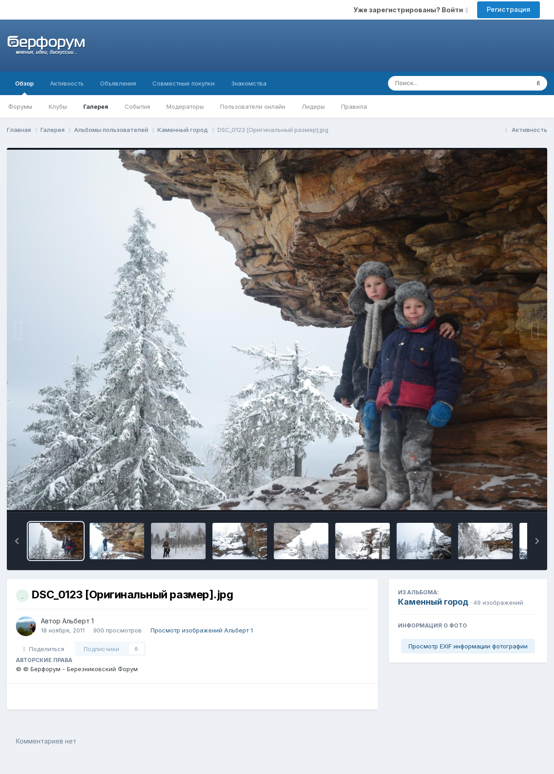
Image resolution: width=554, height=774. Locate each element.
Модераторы (185, 106)
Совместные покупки (183, 83)
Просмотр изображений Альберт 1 (202, 630)
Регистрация (508, 9)
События (137, 106)
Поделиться (43, 649)
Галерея (95, 106)
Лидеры (313, 106)
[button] (17, 541)
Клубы (58, 106)
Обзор (24, 87)
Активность (67, 83)
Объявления (118, 83)
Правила (354, 106)
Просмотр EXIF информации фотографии (468, 646)
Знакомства (249, 83)
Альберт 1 (78, 621)
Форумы (20, 106)
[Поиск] (441, 83)
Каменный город (433, 602)
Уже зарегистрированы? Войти (410, 10)
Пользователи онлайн (252, 106)
